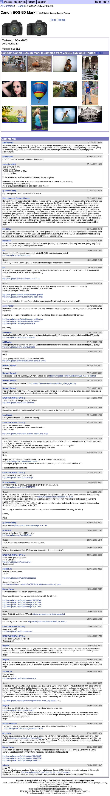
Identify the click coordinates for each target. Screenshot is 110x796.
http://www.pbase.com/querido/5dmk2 (17, 535)
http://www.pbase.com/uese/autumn (16, 255)
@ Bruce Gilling (9, 191)
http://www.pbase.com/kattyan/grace (16, 562)
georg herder (8, 306)
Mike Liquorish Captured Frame (15, 198)
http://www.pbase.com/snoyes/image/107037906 (21, 602)
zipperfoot (6, 241)
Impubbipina (7, 157)
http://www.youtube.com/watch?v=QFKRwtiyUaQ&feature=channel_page (31, 584)
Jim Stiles (6, 229)
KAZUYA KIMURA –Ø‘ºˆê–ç (13, 398)
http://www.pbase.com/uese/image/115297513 (20, 279)
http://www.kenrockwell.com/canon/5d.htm (25, 738)
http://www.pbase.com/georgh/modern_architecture (22, 319)
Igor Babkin (7, 415)
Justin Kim (7, 569)
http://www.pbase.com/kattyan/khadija (17, 477)
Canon (21, 6)
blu (3, 250)
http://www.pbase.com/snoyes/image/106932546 (21, 600)
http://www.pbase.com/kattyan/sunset (17, 631)
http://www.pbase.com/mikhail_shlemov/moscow (24, 728)
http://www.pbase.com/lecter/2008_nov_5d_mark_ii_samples (45, 772)
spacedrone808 (8, 164)
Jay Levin (6, 733)
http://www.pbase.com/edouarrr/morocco (23, 462)
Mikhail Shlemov (9, 724)
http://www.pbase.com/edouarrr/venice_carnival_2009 (23, 361)
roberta (5, 765)
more (99, 52)
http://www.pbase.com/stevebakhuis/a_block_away (22, 297)
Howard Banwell (9, 366)
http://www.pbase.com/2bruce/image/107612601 (29, 525)
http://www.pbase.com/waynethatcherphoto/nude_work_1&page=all (29, 701)
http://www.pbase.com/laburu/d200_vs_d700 (55, 497)
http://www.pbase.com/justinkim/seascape (19, 578)
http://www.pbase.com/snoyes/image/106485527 (21, 760)
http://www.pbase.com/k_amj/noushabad (18, 337)
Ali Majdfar (7, 332)
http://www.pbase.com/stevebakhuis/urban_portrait (22, 295)
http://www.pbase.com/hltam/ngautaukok (49, 614)
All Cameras (7, 6)
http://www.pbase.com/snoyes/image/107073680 (21, 607)
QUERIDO (6, 530)
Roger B (5, 646)
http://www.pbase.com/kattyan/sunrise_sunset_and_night (25, 434)
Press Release (57, 20)
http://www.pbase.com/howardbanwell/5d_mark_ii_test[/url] (72, 376)
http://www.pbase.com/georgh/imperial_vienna (20, 321)
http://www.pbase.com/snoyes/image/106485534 (21, 758)
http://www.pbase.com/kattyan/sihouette (18, 403)
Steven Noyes (8, 589)
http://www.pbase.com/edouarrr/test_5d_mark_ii (47, 622)
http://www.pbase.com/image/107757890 (18, 487)
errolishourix (7, 143)
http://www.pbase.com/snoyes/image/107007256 (21, 604)
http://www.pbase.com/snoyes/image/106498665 (21, 756)
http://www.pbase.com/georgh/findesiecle (18, 323)
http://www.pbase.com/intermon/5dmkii (17, 710)
